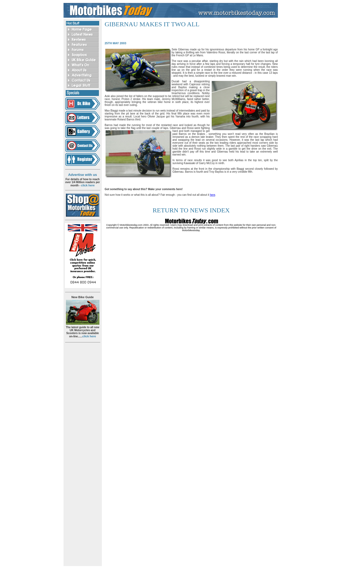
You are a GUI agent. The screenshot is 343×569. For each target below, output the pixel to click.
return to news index (191, 210)
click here (88, 185)
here (212, 194)
